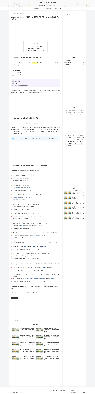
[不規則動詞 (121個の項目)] (80, 127)
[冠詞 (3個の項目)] (81, 143)
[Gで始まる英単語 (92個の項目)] (79, 129)
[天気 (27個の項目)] (70, 137)
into (21, 178)
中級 (16, 85)
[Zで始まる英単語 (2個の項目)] (74, 145)
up (18, 197)
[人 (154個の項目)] (76, 123)
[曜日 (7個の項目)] (76, 143)
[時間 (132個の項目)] (81, 123)
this (23, 178)
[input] (35, 320)
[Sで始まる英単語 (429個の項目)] (80, 111)
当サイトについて (58, 390)
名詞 (27, 297)
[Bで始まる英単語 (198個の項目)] (79, 119)
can (23, 278)
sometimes (27, 278)
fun (31, 197)
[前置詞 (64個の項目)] (74, 131)
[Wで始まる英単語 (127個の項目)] (79, 125)
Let (14, 187)
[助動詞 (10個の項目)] (82, 141)
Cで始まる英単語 (22, 297)
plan (17, 187)
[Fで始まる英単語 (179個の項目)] (69, 121)
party (29, 187)
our (19, 187)
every (42, 246)
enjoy (25, 246)
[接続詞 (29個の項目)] (66, 137)
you (34, 278)
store (47, 256)
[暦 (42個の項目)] (65, 135)
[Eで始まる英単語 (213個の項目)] (69, 117)
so (26, 197)
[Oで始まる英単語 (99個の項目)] (69, 129)
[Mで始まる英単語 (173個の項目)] (79, 121)
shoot (39, 216)
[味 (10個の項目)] (66, 143)
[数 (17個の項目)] (78, 139)
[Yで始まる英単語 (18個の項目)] (72, 139)
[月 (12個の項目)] (77, 141)
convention (22, 267)
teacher (22, 225)
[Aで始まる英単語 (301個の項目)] (80, 113)
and (38, 235)
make (31, 278)
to (24, 256)
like (38, 278)
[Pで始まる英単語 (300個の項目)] (69, 115)
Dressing (15, 197)
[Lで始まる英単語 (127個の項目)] (69, 125)
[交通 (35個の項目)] (70, 135)
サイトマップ (72, 390)
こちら (31, 292)
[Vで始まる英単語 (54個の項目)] (80, 133)
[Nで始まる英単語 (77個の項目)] (68, 131)
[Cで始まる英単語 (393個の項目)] (68, 113)
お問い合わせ (65, 390)
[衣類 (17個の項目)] (82, 139)
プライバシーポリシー (80, 390)
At (13, 246)
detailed (45, 267)
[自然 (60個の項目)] (71, 133)
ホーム (52, 390)
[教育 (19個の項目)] (66, 139)
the (27, 187)
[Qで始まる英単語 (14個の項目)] (72, 141)
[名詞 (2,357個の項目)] (66, 111)
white (40, 235)
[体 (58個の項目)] (74, 133)
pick (26, 256)
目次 (34, 43)
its (34, 235)
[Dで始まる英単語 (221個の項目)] (79, 115)
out (28, 256)
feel (36, 278)
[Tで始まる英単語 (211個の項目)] (79, 117)
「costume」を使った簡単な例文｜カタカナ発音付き (35, 50)
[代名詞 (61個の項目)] (66, 133)
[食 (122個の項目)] (75, 127)
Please (14, 178)
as (37, 225)
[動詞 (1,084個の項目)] (70, 111)
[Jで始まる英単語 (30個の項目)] (80, 135)
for (25, 187)
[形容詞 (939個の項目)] (74, 111)
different (34, 246)
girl (16, 206)
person (52, 278)
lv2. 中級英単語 (15, 297)
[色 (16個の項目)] (65, 141)
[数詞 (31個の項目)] (74, 135)
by (32, 235)
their (31, 256)
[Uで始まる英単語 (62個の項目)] (80, 131)
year (45, 246)
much (29, 197)
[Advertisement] (35, 30)
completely (43, 278)
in (19, 197)
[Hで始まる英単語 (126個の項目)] (68, 127)
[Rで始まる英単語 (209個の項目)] (69, 119)
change (18, 178)
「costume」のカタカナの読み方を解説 (32, 48)
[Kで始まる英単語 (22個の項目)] (80, 137)
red (36, 235)
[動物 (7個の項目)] (71, 143)
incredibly (33, 267)
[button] (58, 320)
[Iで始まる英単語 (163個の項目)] (68, 123)
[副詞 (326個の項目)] (74, 113)
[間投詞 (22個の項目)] (74, 137)
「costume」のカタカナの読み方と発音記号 (33, 46)
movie (35, 216)
